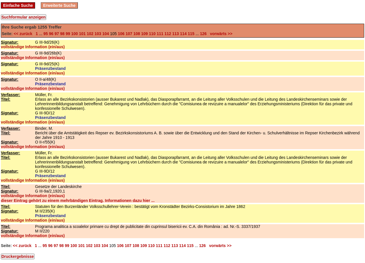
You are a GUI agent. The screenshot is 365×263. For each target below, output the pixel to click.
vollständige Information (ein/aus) (33, 46)
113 (175, 33)
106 (121, 33)
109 (144, 33)
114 (183, 33)
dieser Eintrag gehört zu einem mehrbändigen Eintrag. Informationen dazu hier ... (78, 200)
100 (74, 33)
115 (191, 33)
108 (136, 33)
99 (68, 33)
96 (51, 33)
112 (168, 33)
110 (152, 33)
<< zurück (24, 33)
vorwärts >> (220, 33)
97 (56, 33)
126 (203, 33)
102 (90, 33)
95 (45, 33)
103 (97, 33)
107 (128, 33)
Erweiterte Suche (59, 5)
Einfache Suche (18, 5)
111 (160, 33)
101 (82, 33)
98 (62, 33)
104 (105, 33)
